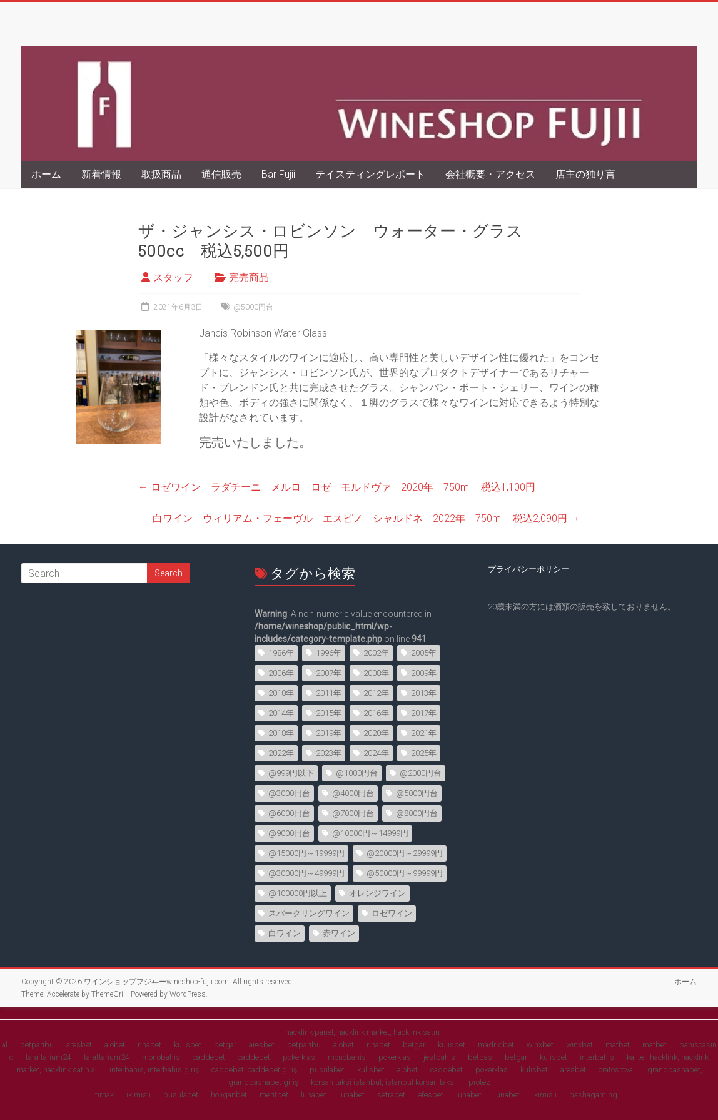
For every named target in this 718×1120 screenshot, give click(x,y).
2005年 (424, 653)
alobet (114, 1044)
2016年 (376, 713)
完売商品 (249, 277)
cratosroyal (617, 1069)
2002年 (376, 653)
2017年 (424, 713)
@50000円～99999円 (405, 873)
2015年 (328, 713)
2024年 (376, 753)
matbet (617, 1044)
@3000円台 (289, 793)
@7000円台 (353, 813)
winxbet (540, 1044)
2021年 (424, 733)
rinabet (149, 1044)
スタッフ (173, 277)
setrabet (391, 1094)
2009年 (424, 673)
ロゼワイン (392, 913)
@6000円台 (289, 813)
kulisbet (187, 1044)
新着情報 (101, 174)
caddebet (209, 1057)
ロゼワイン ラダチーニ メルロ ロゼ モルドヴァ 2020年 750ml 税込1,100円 (336, 487)
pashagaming (593, 1094)
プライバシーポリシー (528, 569)
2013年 (424, 693)
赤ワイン (339, 933)
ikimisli (138, 1094)
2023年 (328, 753)
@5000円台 (253, 307)
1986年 (281, 653)
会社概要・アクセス (490, 174)
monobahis (161, 1057)
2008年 (376, 673)
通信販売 (221, 174)
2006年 (281, 673)
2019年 (328, 733)
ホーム (46, 174)
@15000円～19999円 (306, 853)
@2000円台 (421, 773)
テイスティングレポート (370, 174)
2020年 (376, 733)
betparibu (37, 1044)
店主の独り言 (585, 174)
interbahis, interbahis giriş (154, 1069)
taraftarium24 (48, 1057)
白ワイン (284, 933)
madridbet (496, 1044)
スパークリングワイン (309, 913)
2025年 (424, 753)
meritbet (274, 1094)
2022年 (281, 753)
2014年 (281, 713)
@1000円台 (357, 773)
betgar (225, 1044)
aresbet (79, 1044)
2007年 (328, 673)
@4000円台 (353, 793)
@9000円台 (289, 833)
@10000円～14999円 (370, 833)
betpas (480, 1057)
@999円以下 (291, 773)
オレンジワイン (377, 893)
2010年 (281, 693)
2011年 (328, 693)
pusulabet (327, 1069)
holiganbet (229, 1094)
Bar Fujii (278, 174)
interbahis (597, 1057)
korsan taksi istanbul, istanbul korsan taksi (383, 1082)
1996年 (328, 653)
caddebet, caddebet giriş (254, 1069)
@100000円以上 (297, 893)
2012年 (376, 693)
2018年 (281, 733)
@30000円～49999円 (306, 873)
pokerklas (299, 1057)
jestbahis (439, 1057)
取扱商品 (161, 174)
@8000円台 (417, 813)
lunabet (313, 1094)
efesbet (430, 1094)
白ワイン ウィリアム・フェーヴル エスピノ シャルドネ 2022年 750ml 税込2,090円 (366, 518)
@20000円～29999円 (405, 853)
